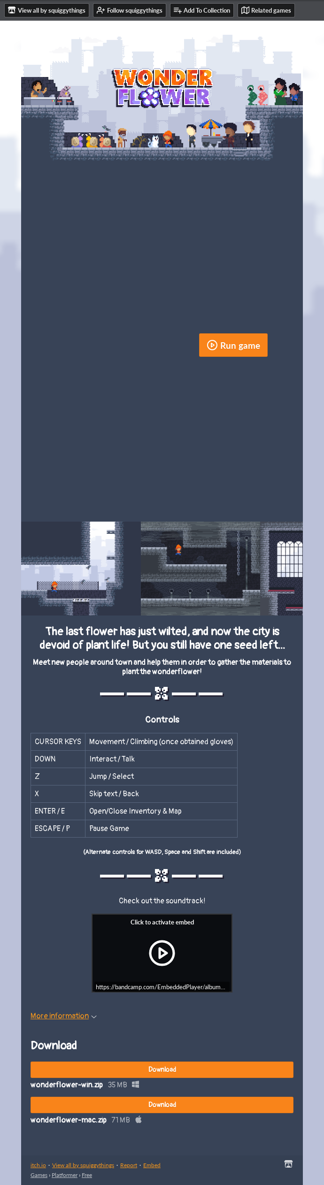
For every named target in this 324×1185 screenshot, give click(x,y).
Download (162, 1070)
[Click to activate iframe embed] (162, 953)
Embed (152, 1165)
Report (128, 1165)
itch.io (38, 1165)
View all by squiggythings (83, 1165)
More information (64, 1016)
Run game (233, 345)
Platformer (64, 1174)
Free (87, 1174)
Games (39, 1174)
